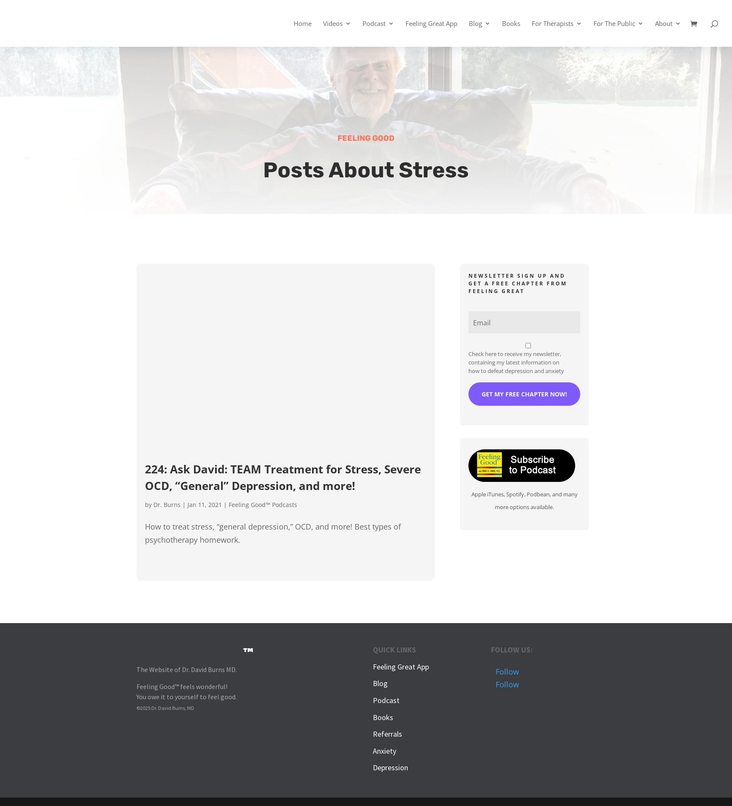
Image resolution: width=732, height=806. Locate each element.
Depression (390, 767)
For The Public (614, 24)
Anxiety (384, 751)
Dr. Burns (167, 505)
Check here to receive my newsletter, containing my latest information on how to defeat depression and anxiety (516, 362)
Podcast (374, 24)
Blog (475, 24)
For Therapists (552, 24)
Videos (333, 24)
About (663, 24)
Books (511, 24)
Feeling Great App (431, 24)
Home (303, 24)
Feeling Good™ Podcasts (263, 505)
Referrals (387, 734)
